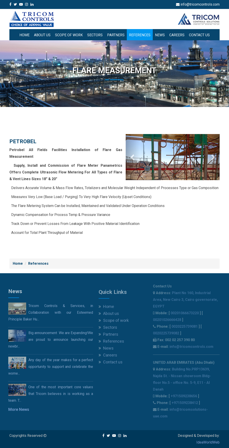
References (140, 35)
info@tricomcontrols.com (191, 348)
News (160, 35)
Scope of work (69, 35)
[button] (133, 157)
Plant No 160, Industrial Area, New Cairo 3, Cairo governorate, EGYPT (185, 301)
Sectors (95, 35)
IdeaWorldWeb (208, 442)
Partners (116, 35)
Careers (176, 35)
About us (42, 35)
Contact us (199, 35)
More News (18, 410)
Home (24, 35)
